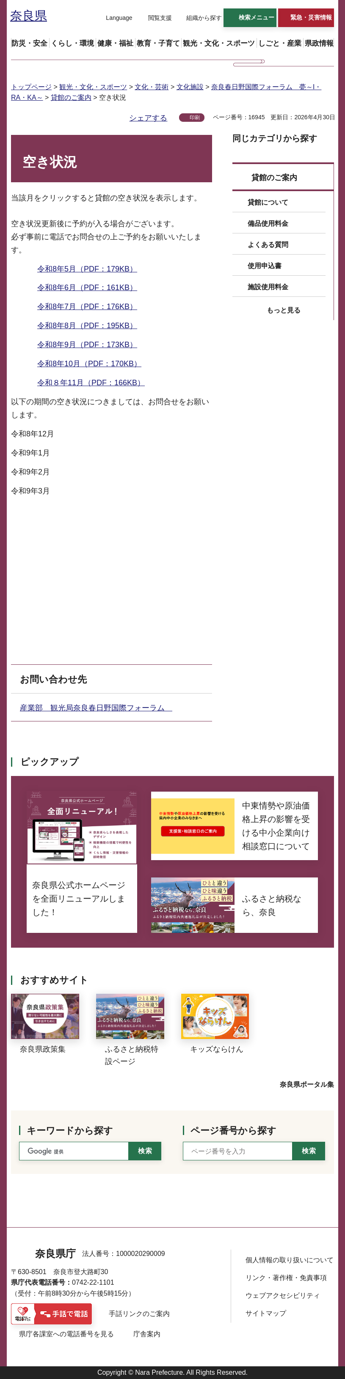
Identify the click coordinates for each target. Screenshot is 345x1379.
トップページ (31, 86)
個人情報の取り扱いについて (290, 1260)
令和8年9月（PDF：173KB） (87, 344)
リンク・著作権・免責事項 (286, 1277)
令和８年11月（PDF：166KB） (91, 382)
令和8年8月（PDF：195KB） (87, 325)
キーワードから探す (70, 1130)
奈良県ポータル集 (307, 1084)
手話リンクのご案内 (139, 1313)
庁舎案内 (146, 1334)
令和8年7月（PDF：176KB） (87, 306)
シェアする (148, 118)
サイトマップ (266, 1313)
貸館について (268, 202)
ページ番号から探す (233, 1130)
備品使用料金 (268, 223)
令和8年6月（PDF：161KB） (87, 287)
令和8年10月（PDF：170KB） (89, 363)
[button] (114, 18)
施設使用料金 (268, 287)
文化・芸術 (151, 86)
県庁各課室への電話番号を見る (66, 1334)
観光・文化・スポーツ (93, 86)
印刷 (195, 118)
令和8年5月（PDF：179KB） (87, 269)
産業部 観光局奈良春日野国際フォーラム (96, 708)
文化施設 (190, 86)
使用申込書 (265, 265)
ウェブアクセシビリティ (283, 1295)
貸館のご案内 (71, 97)
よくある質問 (268, 244)
